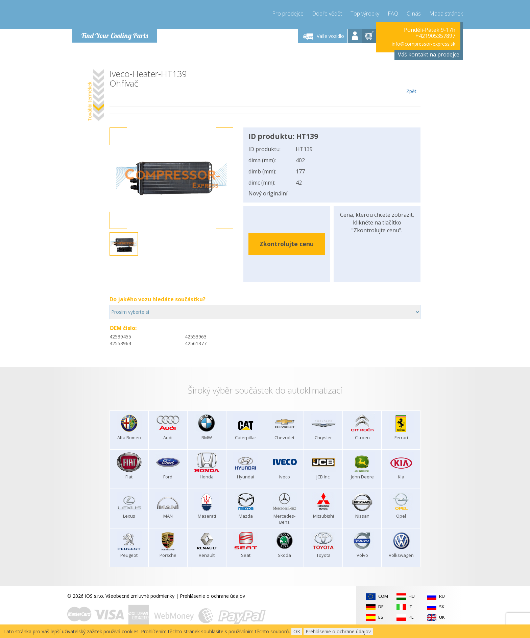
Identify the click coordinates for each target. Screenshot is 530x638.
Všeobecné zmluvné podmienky (139, 596)
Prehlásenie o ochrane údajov (212, 596)
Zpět (411, 81)
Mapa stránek (446, 13)
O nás (414, 13)
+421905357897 (435, 36)
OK (296, 631)
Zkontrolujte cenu (287, 244)
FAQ (393, 13)
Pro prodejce (288, 13)
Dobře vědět (327, 13)
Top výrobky (365, 13)
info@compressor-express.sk (423, 44)
